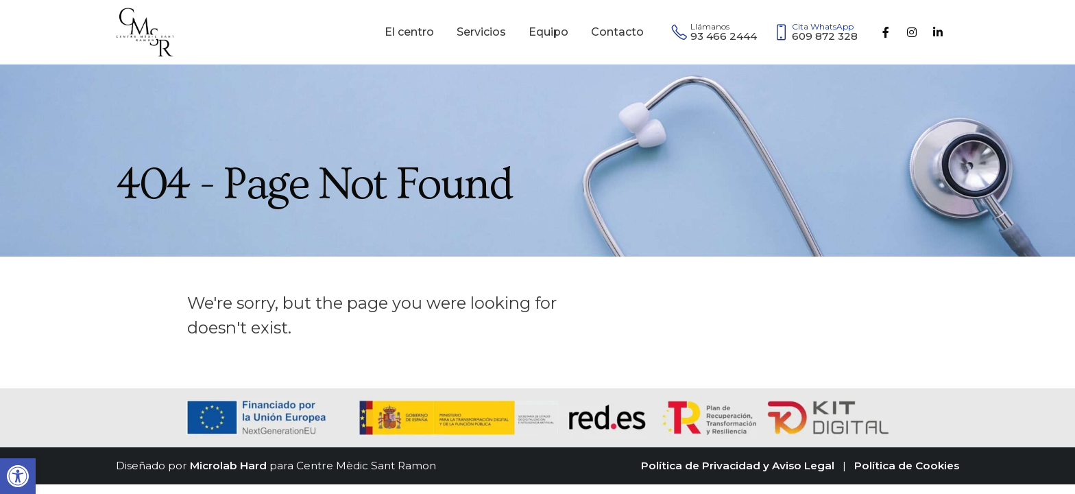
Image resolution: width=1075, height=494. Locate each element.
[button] (18, 476)
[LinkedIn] (938, 32)
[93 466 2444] (714, 32)
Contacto (617, 31)
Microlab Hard (228, 465)
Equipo (548, 31)
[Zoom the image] (145, 16)
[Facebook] (886, 32)
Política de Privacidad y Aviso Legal (737, 465)
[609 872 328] (819, 32)
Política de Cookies (906, 465)
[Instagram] (912, 32)
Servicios (481, 31)
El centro (409, 31)
